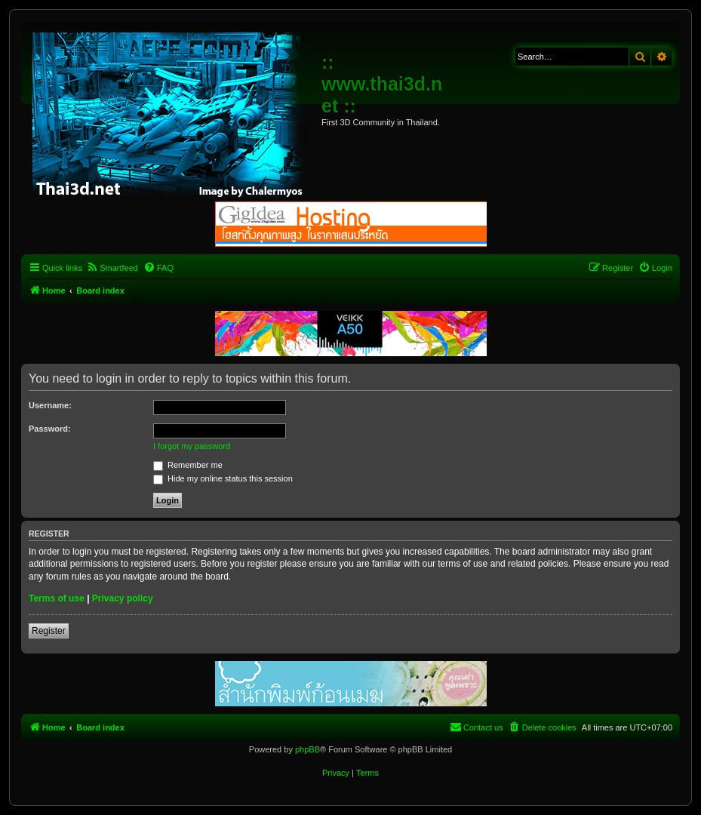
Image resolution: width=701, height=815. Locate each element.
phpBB (307, 749)
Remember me (188, 464)
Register (49, 631)
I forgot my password (191, 446)
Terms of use (57, 598)
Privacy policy (122, 598)
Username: (50, 405)
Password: (50, 428)
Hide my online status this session (223, 478)
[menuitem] (112, 268)
